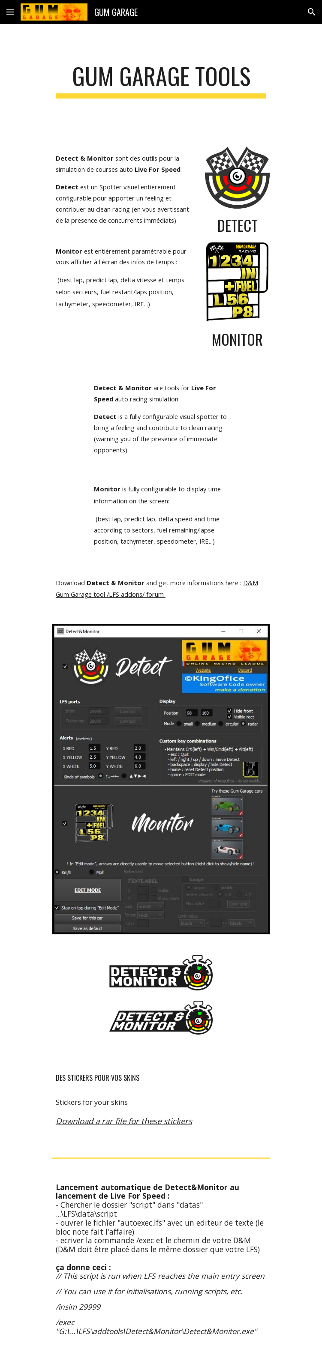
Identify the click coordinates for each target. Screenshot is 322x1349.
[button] (10, 12)
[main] (161, 80)
